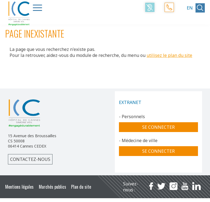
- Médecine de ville (138, 140)
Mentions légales (19, 186)
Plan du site (81, 186)
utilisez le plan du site (169, 55)
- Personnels (132, 117)
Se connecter (158, 127)
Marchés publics (52, 186)
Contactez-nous (30, 159)
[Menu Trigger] (37, 7)
